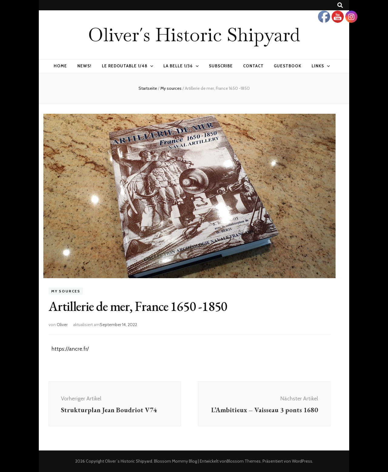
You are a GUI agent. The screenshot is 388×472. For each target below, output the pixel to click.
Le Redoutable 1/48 (125, 65)
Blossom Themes (244, 461)
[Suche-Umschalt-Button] (340, 5)
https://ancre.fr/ (70, 349)
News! (84, 65)
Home (60, 65)
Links (318, 65)
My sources (65, 291)
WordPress (302, 461)
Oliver (62, 324)
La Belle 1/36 (178, 65)
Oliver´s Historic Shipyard (194, 34)
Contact (253, 65)
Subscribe (221, 65)
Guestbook (287, 65)
